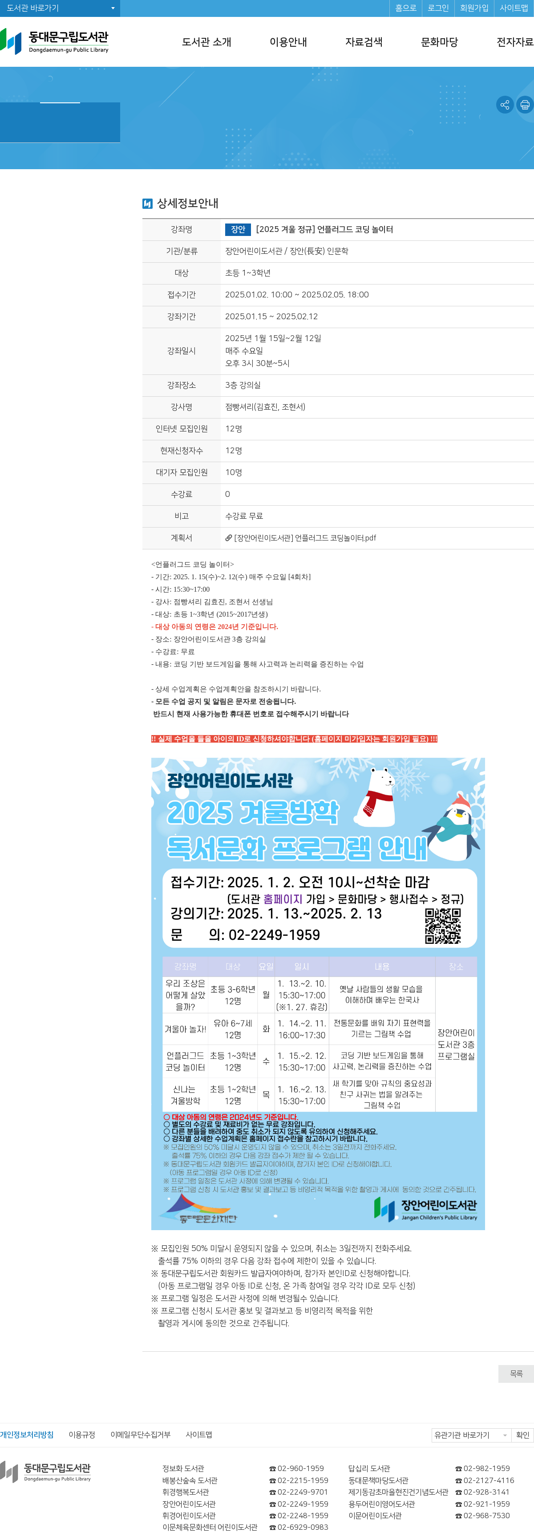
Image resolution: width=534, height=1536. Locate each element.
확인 (523, 1435)
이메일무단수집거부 (140, 1435)
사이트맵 (514, 8)
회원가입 (474, 8)
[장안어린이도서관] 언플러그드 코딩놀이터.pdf (305, 538)
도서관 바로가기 (33, 8)
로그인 (438, 8)
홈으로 (406, 8)
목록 (516, 1374)
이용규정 (82, 1435)
